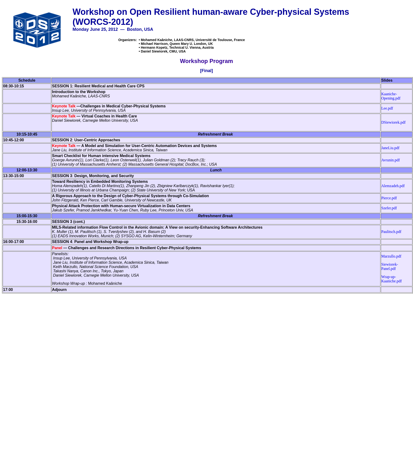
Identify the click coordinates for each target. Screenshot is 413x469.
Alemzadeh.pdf (393, 186)
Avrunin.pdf (390, 160)
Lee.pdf (387, 108)
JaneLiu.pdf (390, 148)
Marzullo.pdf (391, 256)
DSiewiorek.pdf (393, 122)
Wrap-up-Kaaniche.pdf (391, 279)
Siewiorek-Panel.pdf (389, 266)
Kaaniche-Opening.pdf (390, 96)
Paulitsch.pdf (391, 232)
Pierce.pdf (389, 198)
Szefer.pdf (389, 208)
